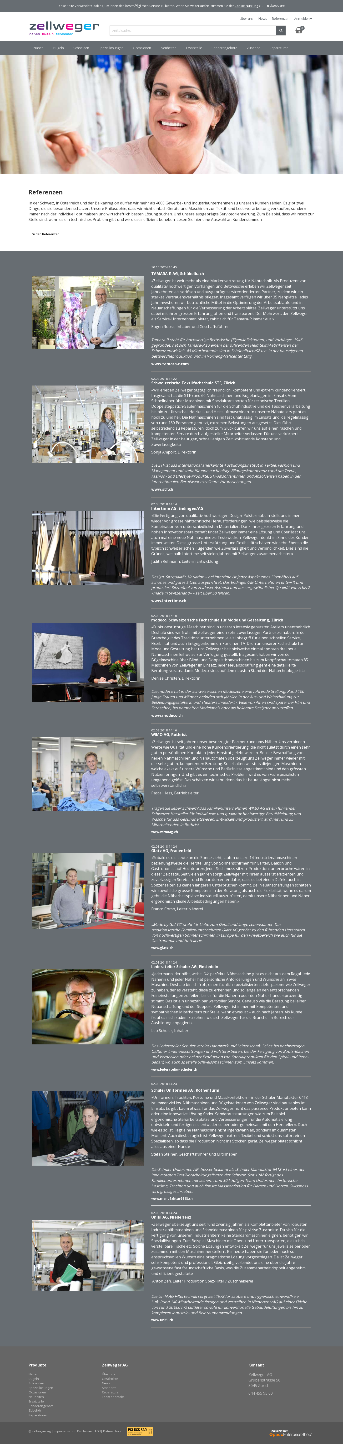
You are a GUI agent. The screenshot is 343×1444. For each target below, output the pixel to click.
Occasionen (37, 1392)
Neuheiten (36, 1397)
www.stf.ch (162, 489)
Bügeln (34, 1378)
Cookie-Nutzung (246, 6)
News (262, 18)
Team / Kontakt (113, 1397)
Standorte (109, 1388)
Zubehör (35, 1410)
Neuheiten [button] (169, 48)
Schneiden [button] (81, 48)
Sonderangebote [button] (224, 48)
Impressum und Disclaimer (73, 1431)
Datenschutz (112, 1431)
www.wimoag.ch (164, 832)
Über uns (246, 18)
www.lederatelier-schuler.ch (174, 1069)
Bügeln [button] (58, 48)
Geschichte (110, 1378)
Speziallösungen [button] (111, 48)
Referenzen (280, 18)
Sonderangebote (41, 1406)
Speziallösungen (41, 1388)
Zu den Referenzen (45, 234)
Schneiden (36, 1383)
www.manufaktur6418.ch (172, 1198)
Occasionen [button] (142, 48)
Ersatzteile (36, 1401)
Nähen (33, 1374)
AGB (98, 1431)
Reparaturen (278, 48)
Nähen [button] (38, 48)
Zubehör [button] (253, 48)
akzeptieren (276, 6)
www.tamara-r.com (170, 363)
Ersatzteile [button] (194, 48)
